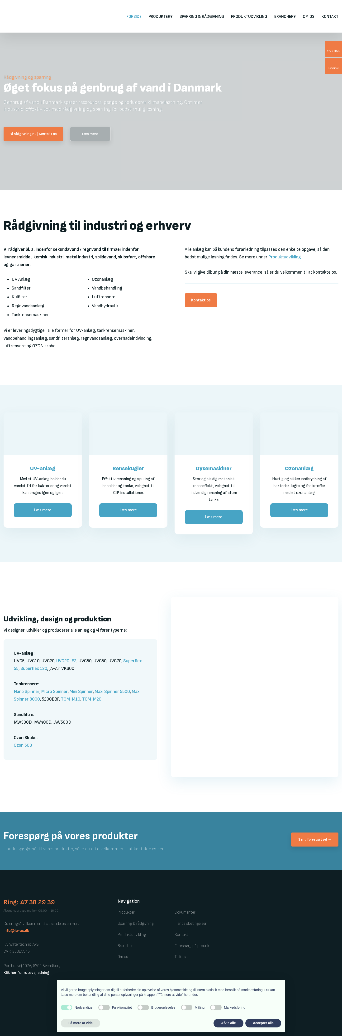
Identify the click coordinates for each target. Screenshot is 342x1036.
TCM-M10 (70, 699)
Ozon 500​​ (23, 745)
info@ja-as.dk (16, 930)
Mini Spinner (81, 691)
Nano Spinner (26, 691)
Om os (308, 16)
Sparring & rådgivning (202, 16)
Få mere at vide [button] (80, 1023)
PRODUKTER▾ (160, 16)
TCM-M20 (91, 699)
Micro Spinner (54, 691)
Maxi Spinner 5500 (112, 691)
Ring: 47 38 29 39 (29, 902)
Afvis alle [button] (228, 1023)
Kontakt (330, 16)
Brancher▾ (285, 16)
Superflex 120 (33, 668)
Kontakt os (201, 300)
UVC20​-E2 (66, 661)
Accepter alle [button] (263, 1023)
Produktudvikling (249, 16)
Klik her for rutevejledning (26, 972)
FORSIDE (134, 16)
